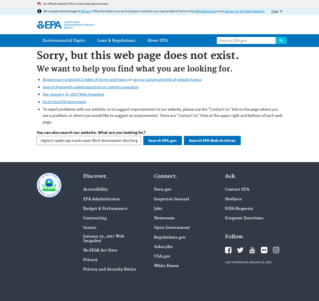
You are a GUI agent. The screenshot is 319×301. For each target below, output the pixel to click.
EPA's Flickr (264, 250)
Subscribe (163, 247)
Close (274, 11)
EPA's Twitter (240, 250)
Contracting (95, 218)
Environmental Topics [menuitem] (64, 40)
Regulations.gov (169, 237)
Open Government (172, 228)
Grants (89, 228)
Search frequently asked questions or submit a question (91, 87)
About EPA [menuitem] (157, 40)
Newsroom (164, 218)
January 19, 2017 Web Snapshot (244, 11)
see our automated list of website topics (167, 79)
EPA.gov (86, 11)
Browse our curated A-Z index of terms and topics (85, 79)
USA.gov (162, 256)
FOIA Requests (239, 209)
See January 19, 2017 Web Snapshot (73, 94)
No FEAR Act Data (100, 250)
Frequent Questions (244, 218)
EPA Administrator (101, 199)
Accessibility (95, 189)
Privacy (90, 260)
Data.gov (162, 189)
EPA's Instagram (276, 250)
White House (166, 266)
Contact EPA (237, 189)
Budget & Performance (105, 209)
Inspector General (171, 199)
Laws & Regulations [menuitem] (116, 40)
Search (281, 40)
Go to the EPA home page (64, 101)
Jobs (158, 209)
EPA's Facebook (228, 250)
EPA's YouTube (252, 250)
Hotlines (233, 199)
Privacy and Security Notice (109, 269)
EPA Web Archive (205, 11)
